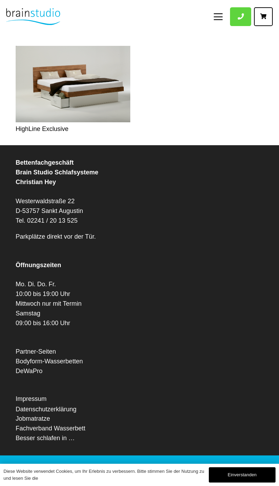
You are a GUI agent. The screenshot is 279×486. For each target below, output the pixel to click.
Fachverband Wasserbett (50, 428)
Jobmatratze (33, 418)
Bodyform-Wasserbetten (49, 361)
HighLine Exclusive (42, 128)
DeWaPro (29, 371)
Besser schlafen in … (45, 438)
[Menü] (218, 16)
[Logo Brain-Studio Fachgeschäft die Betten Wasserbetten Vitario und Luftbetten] (33, 16)
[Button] (240, 16)
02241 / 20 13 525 (52, 220)
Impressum (31, 398)
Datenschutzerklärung (46, 409)
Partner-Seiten (36, 351)
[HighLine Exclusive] (73, 84)
